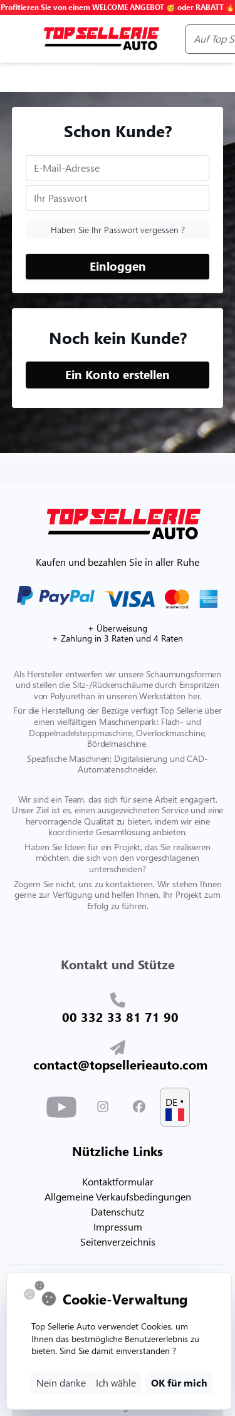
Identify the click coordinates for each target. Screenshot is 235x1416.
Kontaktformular (118, 1181)
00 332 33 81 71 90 (120, 1016)
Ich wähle (116, 1382)
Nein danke (61, 1382)
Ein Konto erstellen (117, 374)
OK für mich (179, 1382)
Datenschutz (117, 1211)
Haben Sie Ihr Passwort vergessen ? (118, 230)
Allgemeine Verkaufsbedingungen (117, 1196)
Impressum (117, 1226)
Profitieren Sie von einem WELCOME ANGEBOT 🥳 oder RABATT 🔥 (118, 7)
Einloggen (118, 266)
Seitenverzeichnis (117, 1241)
